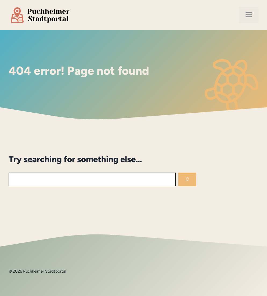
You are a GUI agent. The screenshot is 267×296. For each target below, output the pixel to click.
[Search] (187, 179)
